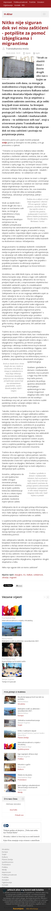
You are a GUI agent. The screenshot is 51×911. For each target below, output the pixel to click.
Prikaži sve (19, 815)
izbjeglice (18, 574)
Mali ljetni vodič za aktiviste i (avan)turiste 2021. (20, 641)
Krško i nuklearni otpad (27, 731)
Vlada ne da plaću (25, 775)
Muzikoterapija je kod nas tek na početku (31, 698)
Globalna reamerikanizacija (29, 720)
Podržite (32, 2)
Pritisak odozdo (13, 804)
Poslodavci (22, 780)
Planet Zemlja (23, 737)
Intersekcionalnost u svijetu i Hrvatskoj (17, 620)
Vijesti (28, 53)
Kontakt (17, 5)
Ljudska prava (23, 749)
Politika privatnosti (20, 2)
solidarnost (38, 574)
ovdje (4, 142)
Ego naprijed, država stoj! (28, 754)
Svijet (20, 725)
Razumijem (18, 908)
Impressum (8, 2)
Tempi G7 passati (9, 682)
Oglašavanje (8, 5)
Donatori (40, 2)
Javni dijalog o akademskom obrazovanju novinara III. (29, 786)
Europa (21, 715)
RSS (23, 5)
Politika (21, 759)
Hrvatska (21, 704)
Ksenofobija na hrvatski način (14, 661)
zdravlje (5, 577)
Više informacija (32, 909)
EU (24, 574)
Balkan (29, 574)
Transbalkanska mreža (17, 48)
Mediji (20, 792)
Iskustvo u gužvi (24, 764)
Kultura (21, 769)
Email (19, 586)
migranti (13, 577)
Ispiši (38, 53)
